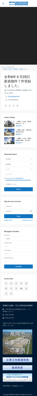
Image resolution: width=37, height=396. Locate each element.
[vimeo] (26, 289)
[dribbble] (21, 283)
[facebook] (6, 283)
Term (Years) (7, 250)
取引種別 (8, 159)
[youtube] (21, 289)
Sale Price (7, 235)
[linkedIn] (6, 289)
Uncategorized (10, 67)
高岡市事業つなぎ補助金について (13, 386)
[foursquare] (11, 294)
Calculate (18, 266)
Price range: (7, 178)
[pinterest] (16, 289)
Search (18, 189)
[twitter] (16, 283)
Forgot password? (27, 220)
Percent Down (8, 243)
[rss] (11, 283)
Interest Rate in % (9, 258)
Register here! (8, 220)
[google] (26, 283)
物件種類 (8, 164)
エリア (8, 169)
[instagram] (6, 294)
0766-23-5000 (9, 315)
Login (18, 216)
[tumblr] (11, 289)
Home (2, 67)
